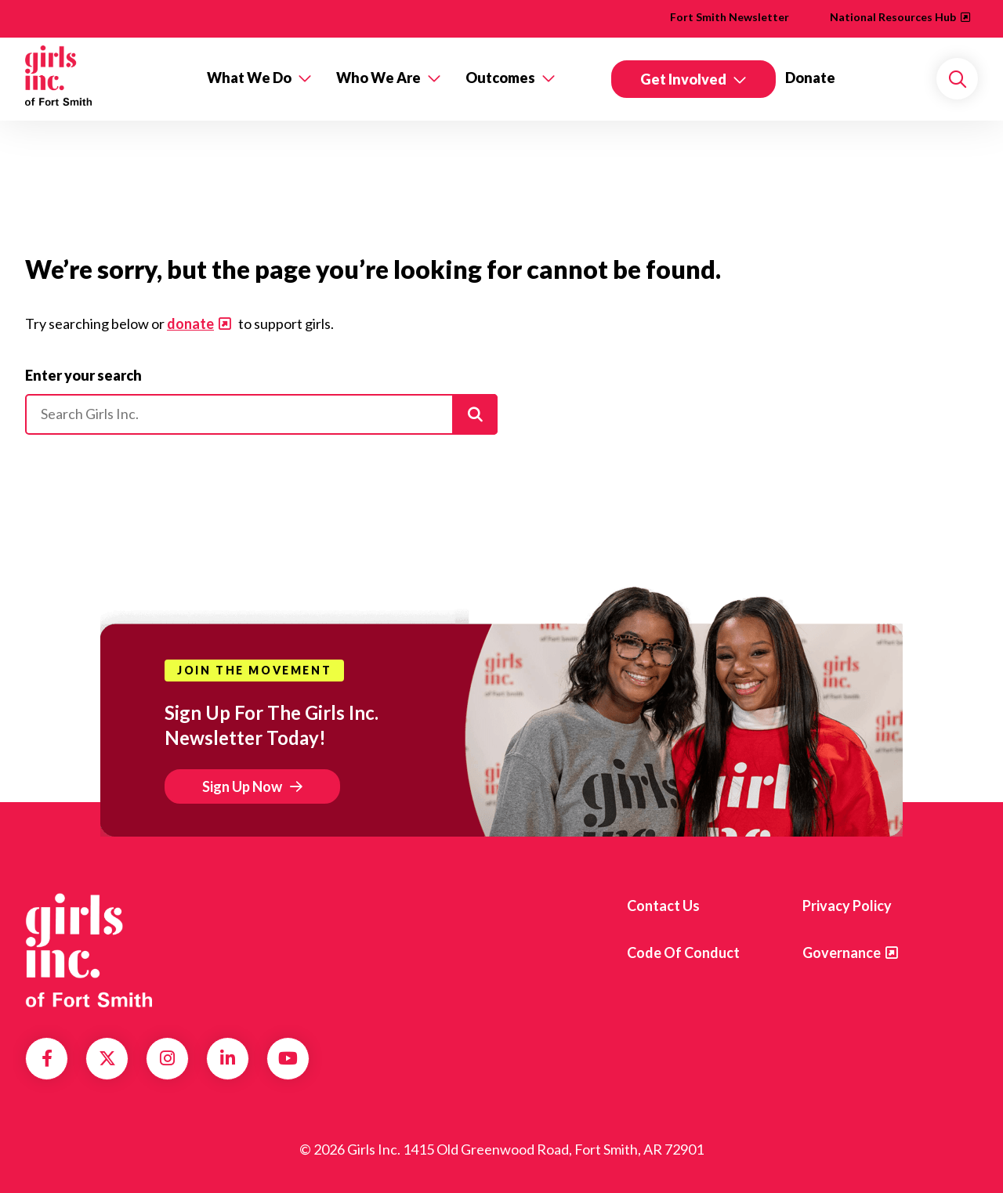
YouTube (287, 1058)
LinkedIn (227, 1058)
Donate (810, 77)
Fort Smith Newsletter (729, 16)
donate (190, 323)
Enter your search (83, 375)
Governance (841, 952)
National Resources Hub (893, 16)
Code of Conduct (683, 952)
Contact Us (663, 905)
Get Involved (683, 79)
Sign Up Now (242, 786)
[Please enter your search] (261, 414)
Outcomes (500, 77)
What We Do (249, 77)
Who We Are (378, 77)
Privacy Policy (847, 905)
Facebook (47, 1058)
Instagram (167, 1058)
